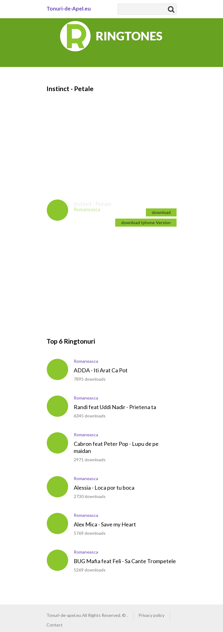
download (161, 212)
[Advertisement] (111, 136)
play (57, 210)
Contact (54, 624)
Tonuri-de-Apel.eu (68, 8)
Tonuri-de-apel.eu (63, 615)
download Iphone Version (146, 222)
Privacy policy (151, 615)
